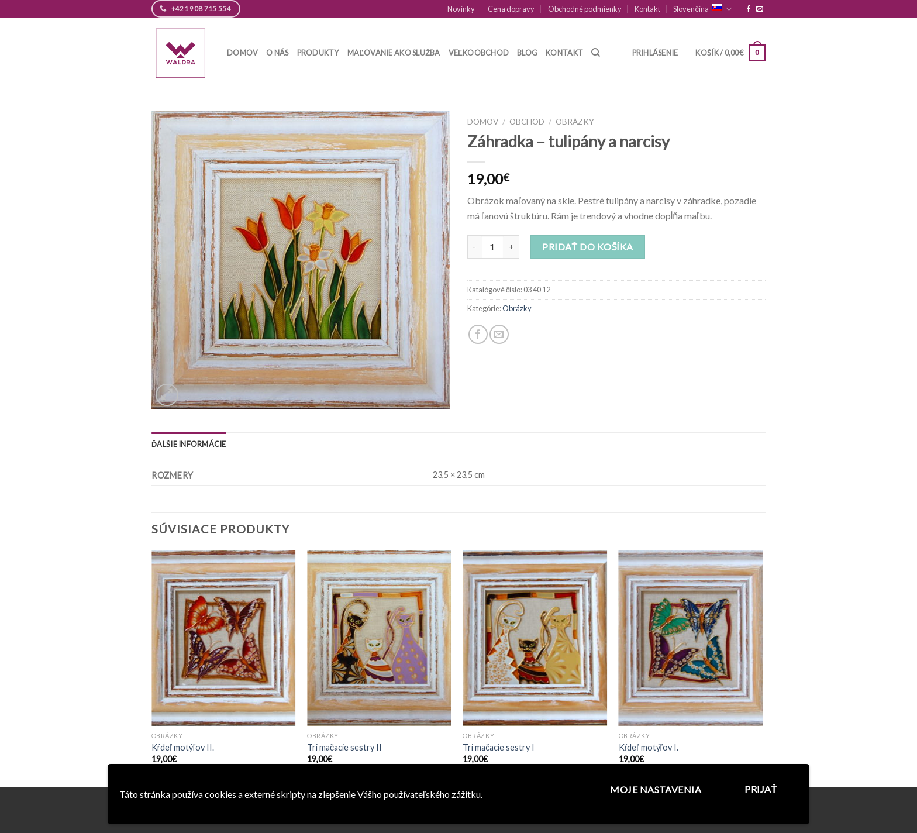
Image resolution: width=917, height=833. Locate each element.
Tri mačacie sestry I (499, 747)
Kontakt (647, 8)
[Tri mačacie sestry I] (535, 638)
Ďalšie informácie (188, 444)
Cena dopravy (511, 8)
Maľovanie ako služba (393, 52)
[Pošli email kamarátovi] (499, 334)
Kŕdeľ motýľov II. (182, 747)
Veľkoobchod (479, 52)
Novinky (461, 8)
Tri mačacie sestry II (344, 747)
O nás (277, 52)
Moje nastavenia (655, 789)
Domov (242, 52)
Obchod (526, 121)
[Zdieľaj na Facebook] (478, 334)
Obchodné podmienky (585, 8)
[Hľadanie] (595, 53)
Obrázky (575, 121)
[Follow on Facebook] (748, 9)
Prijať (760, 788)
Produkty (318, 52)
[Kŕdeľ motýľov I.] (691, 638)
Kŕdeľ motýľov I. (648, 747)
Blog (527, 52)
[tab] (188, 444)
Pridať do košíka (587, 246)
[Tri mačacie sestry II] (379, 638)
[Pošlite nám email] (759, 9)
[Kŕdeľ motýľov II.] (223, 638)
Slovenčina (702, 9)
